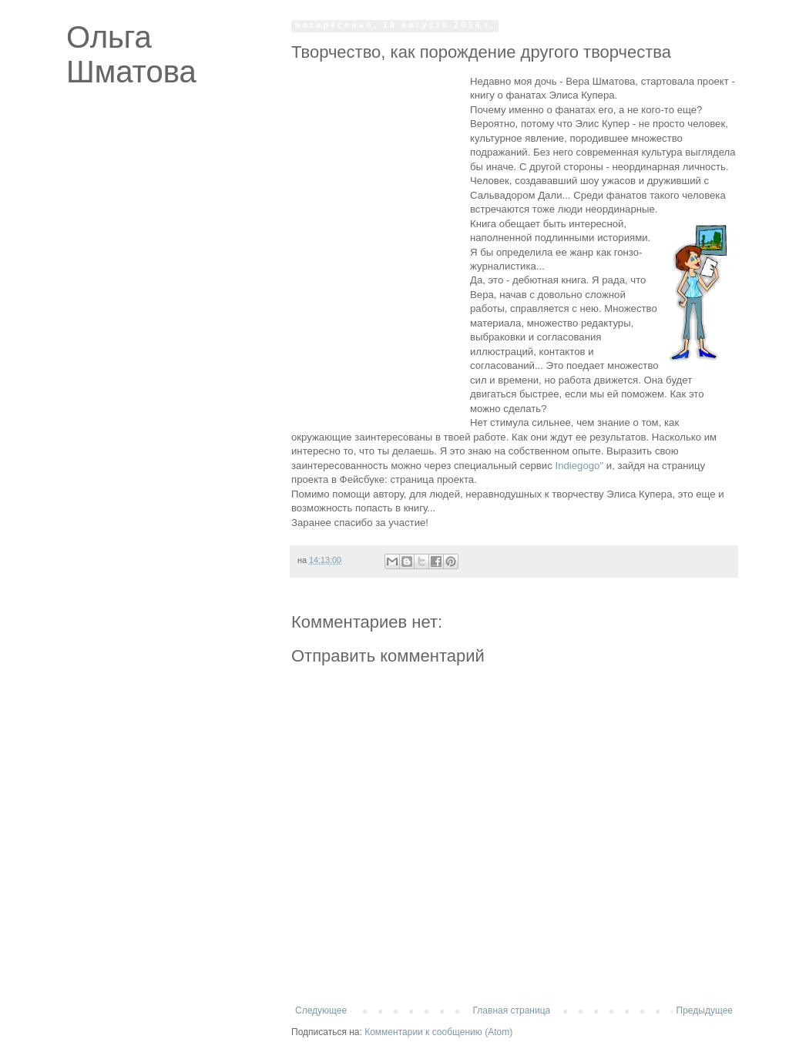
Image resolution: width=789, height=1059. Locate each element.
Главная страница (512, 1010)
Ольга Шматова (131, 54)
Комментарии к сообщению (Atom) (438, 1032)
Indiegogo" (579, 465)
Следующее (321, 1010)
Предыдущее (705, 1010)
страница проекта (432, 479)
